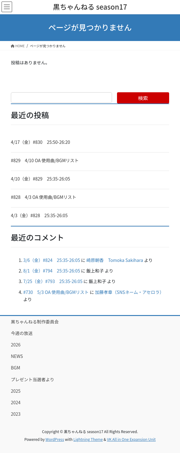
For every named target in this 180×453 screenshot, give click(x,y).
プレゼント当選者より (32, 379)
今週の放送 (22, 333)
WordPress (55, 439)
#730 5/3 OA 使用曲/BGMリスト (56, 292)
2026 (15, 344)
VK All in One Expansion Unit (131, 439)
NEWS (17, 356)
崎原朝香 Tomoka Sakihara (114, 260)
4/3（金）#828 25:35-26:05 (39, 215)
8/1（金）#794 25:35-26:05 (51, 271)
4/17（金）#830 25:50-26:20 (40, 142)
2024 (15, 402)
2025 (15, 391)
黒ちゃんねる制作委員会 (35, 321)
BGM (15, 367)
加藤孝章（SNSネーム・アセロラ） (129, 292)
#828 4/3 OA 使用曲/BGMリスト (43, 197)
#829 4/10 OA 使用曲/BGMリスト (45, 160)
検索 (143, 98)
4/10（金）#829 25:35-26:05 (40, 179)
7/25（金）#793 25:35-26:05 (53, 281)
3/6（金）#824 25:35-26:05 (51, 260)
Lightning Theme (88, 439)
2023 (15, 414)
